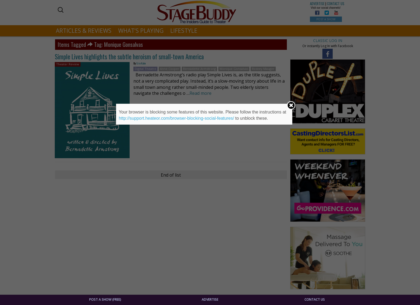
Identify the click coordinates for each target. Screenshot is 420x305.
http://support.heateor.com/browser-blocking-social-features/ (176, 118)
